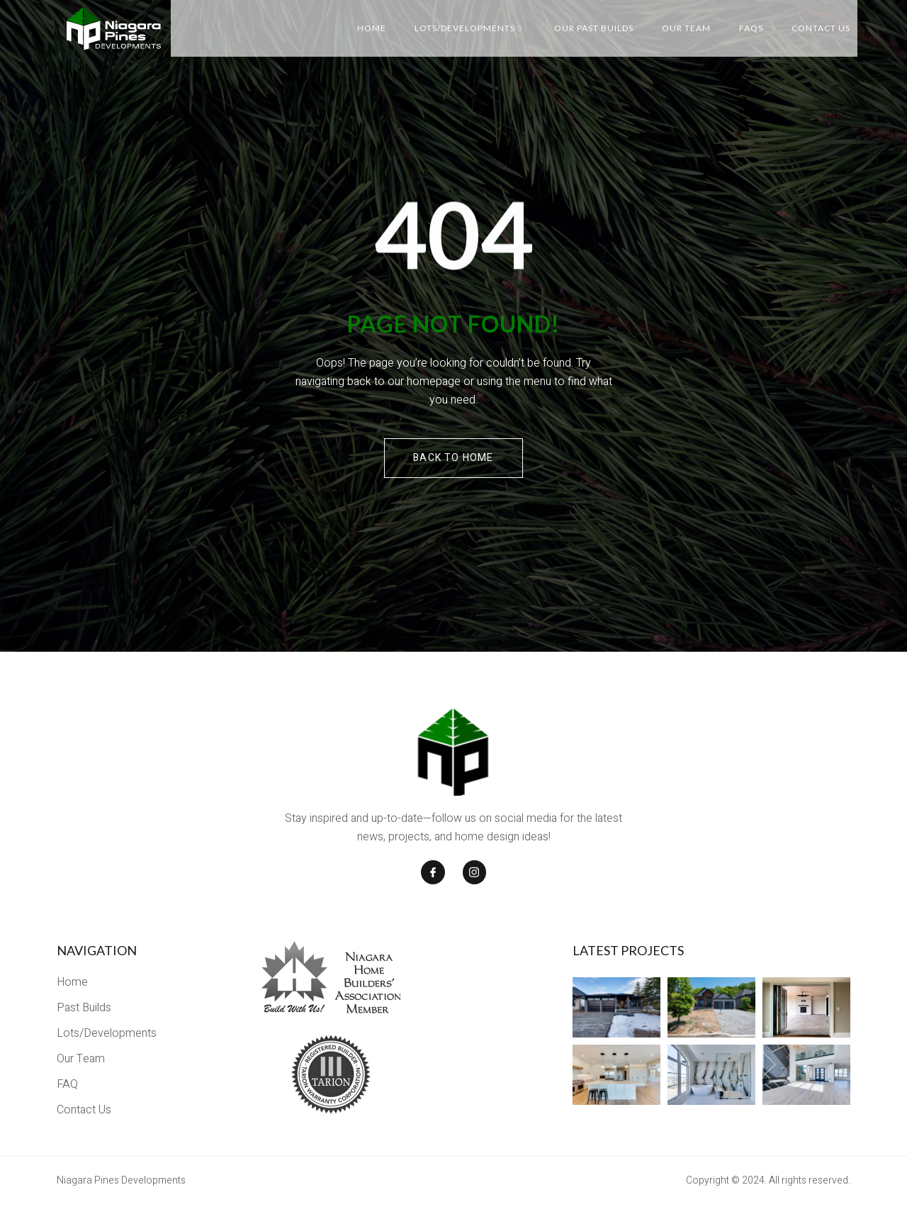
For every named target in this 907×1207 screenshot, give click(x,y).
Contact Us (820, 28)
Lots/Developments (468, 28)
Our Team (686, 28)
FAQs (751, 28)
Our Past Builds (593, 28)
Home (371, 28)
